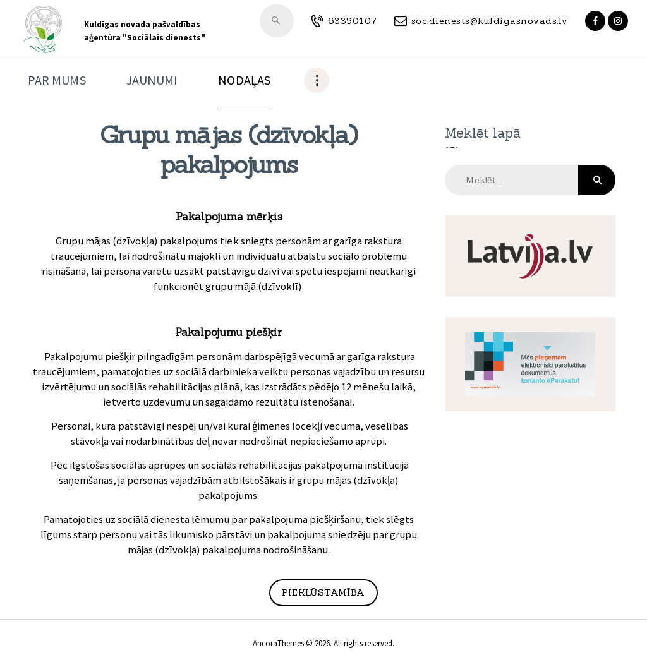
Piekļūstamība (323, 592)
